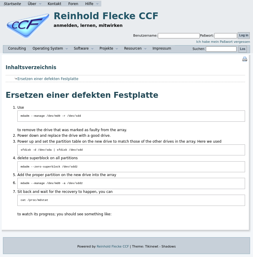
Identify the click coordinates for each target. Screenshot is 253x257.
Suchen (215, 49)
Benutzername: (145, 36)
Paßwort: (207, 36)
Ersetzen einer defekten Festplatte (47, 79)
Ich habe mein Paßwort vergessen (223, 42)
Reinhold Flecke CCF (106, 16)
